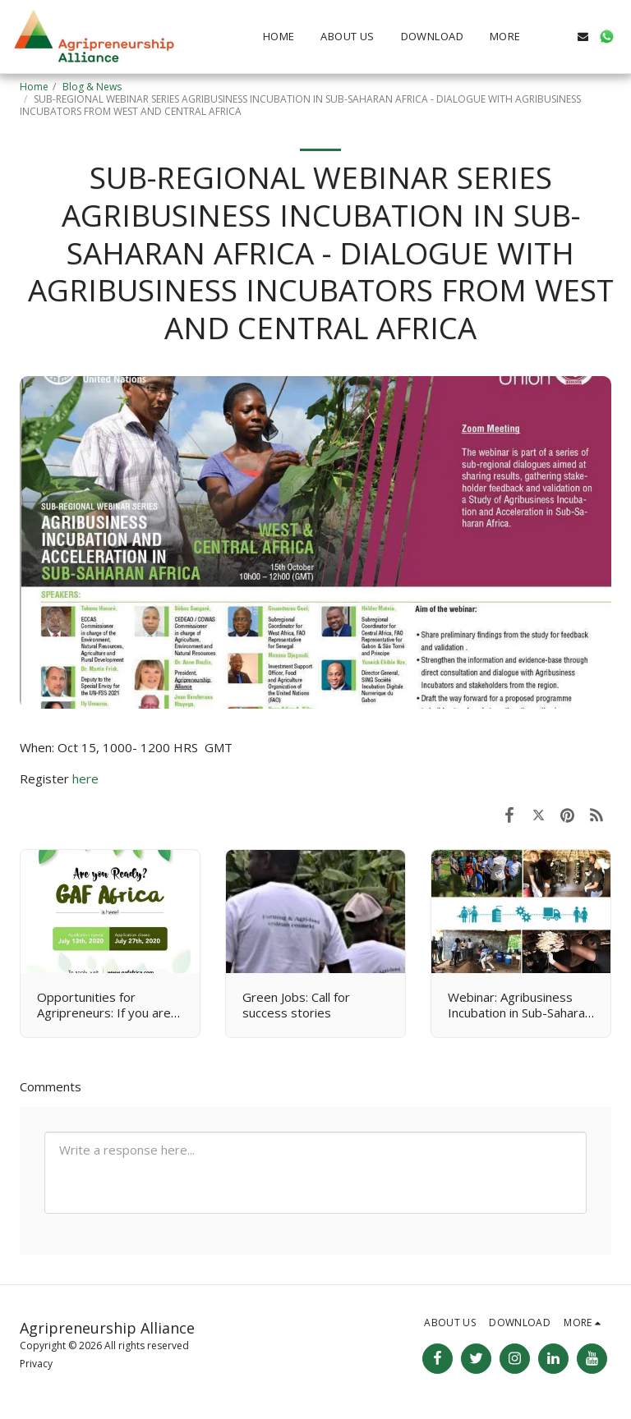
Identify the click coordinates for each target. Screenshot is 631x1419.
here (85, 778)
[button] (559, 36)
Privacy (36, 1364)
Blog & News (92, 87)
